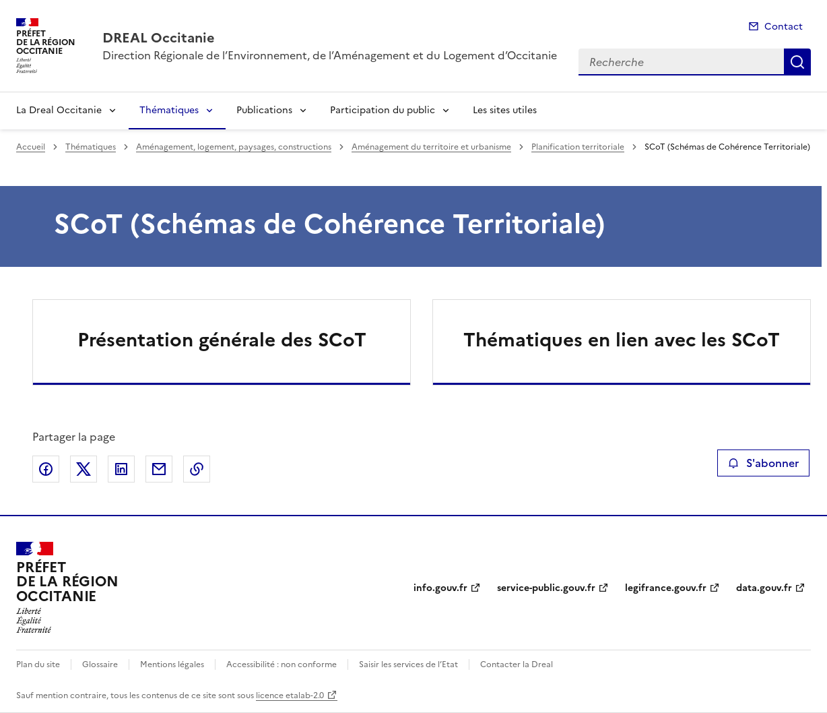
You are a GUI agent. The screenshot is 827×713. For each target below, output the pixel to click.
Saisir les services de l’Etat (408, 664)
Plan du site (38, 664)
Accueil (30, 147)
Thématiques (169, 110)
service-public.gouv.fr (546, 588)
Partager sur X (83, 469)
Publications (264, 110)
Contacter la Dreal (516, 664)
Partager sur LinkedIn (121, 469)
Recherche (797, 62)
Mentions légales (172, 664)
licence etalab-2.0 (290, 695)
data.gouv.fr (764, 588)
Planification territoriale (577, 147)
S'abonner (763, 463)
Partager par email (158, 469)
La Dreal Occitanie (59, 110)
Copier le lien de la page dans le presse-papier (196, 469)
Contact (783, 27)
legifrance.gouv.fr (665, 588)
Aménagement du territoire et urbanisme (431, 147)
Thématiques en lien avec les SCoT (621, 340)
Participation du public (382, 110)
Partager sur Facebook (45, 469)
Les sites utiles (505, 110)
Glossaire (100, 664)
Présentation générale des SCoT (221, 340)
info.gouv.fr (440, 588)
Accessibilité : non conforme (281, 664)
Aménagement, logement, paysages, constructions (233, 147)
